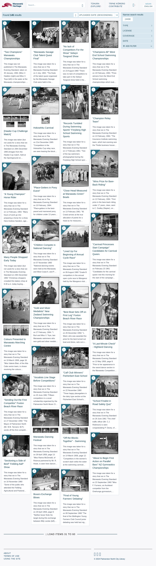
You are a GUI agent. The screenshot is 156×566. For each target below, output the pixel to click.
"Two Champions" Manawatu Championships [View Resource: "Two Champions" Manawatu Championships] (13, 55)
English (148, 6)
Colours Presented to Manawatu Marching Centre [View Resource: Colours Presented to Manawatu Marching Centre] (15, 342)
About (7, 553)
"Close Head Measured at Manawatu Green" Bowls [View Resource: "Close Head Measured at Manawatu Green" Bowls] (75, 193)
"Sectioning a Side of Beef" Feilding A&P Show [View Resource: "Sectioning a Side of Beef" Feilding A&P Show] (14, 463)
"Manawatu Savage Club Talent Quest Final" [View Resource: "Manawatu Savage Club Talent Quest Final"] (43, 55)
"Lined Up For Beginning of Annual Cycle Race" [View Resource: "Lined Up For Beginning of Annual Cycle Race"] (73, 254)
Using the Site (12, 559)
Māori (148, 4)
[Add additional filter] (137, 46)
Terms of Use (11, 556)
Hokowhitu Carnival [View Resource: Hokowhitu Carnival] (43, 127)
